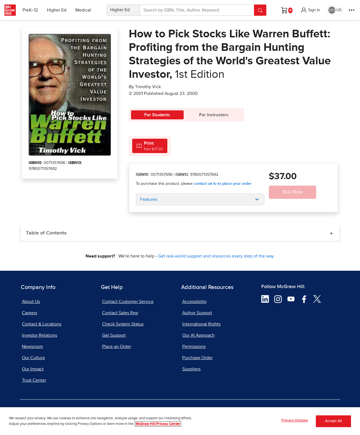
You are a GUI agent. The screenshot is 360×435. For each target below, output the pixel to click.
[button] (310, 10)
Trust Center (34, 380)
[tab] (149, 146)
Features (148, 199)
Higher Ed (56, 10)
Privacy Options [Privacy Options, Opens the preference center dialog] (295, 421)
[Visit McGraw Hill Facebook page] (304, 299)
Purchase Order (197, 358)
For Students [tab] (157, 115)
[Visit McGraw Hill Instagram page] (278, 299)
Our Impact (33, 369)
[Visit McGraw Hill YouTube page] (291, 299)
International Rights (201, 324)
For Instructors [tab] (214, 115)
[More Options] (352, 10)
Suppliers (191, 369)
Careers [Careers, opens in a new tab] (29, 313)
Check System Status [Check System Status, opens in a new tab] (122, 324)
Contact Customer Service (128, 301)
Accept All (333, 422)
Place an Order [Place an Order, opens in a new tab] (116, 346)
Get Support (114, 335)
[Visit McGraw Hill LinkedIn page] (265, 299)
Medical (83, 10)
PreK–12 (30, 10)
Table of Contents (46, 233)
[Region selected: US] (335, 10)
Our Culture (33, 358)
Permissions (194, 346)
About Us (31, 301)
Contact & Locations (41, 324)
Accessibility (194, 301)
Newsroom (32, 346)
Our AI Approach (198, 335)
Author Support (197, 313)
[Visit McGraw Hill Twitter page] (317, 299)
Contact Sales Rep (120, 313)
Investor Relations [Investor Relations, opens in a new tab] (39, 335)
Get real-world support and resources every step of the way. (216, 256)
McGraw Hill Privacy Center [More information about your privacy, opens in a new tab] (158, 425)
